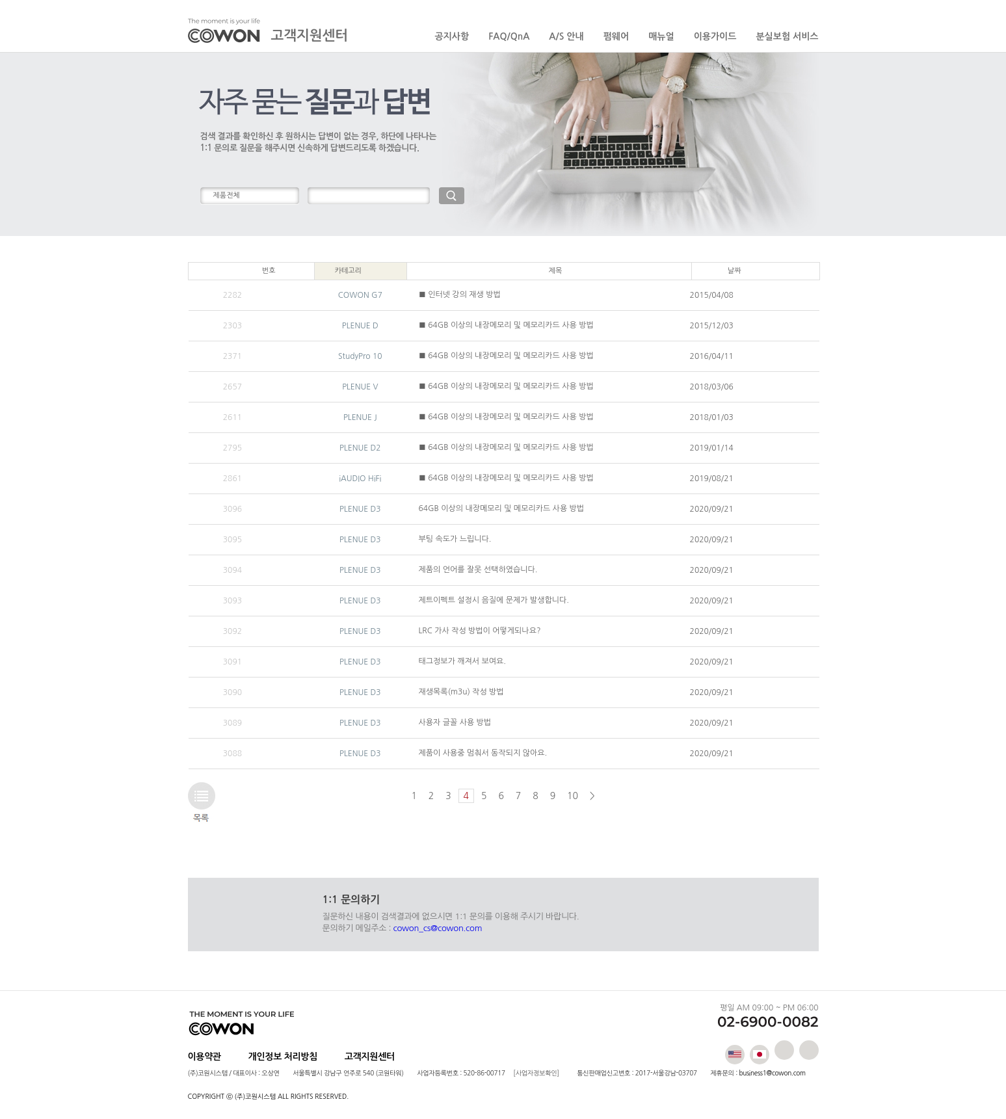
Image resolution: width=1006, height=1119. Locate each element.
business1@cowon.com (772, 1073)
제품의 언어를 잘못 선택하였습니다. (478, 569)
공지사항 (452, 36)
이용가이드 (715, 36)
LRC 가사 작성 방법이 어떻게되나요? (480, 631)
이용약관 (204, 1056)
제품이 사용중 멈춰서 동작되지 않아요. (483, 753)
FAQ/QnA (508, 36)
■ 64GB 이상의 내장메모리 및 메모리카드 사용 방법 (506, 325)
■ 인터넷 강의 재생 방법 (460, 294)
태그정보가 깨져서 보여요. (462, 661)
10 (572, 795)
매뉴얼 (661, 36)
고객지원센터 (370, 1056)
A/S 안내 (566, 36)
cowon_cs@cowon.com (438, 928)
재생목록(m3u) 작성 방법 (461, 692)
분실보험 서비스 (787, 36)
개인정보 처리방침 (283, 1056)
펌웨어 (616, 36)
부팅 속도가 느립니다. (455, 539)
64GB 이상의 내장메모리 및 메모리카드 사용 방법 (502, 508)
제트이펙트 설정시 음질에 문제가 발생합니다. (494, 600)
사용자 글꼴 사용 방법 (455, 722)
